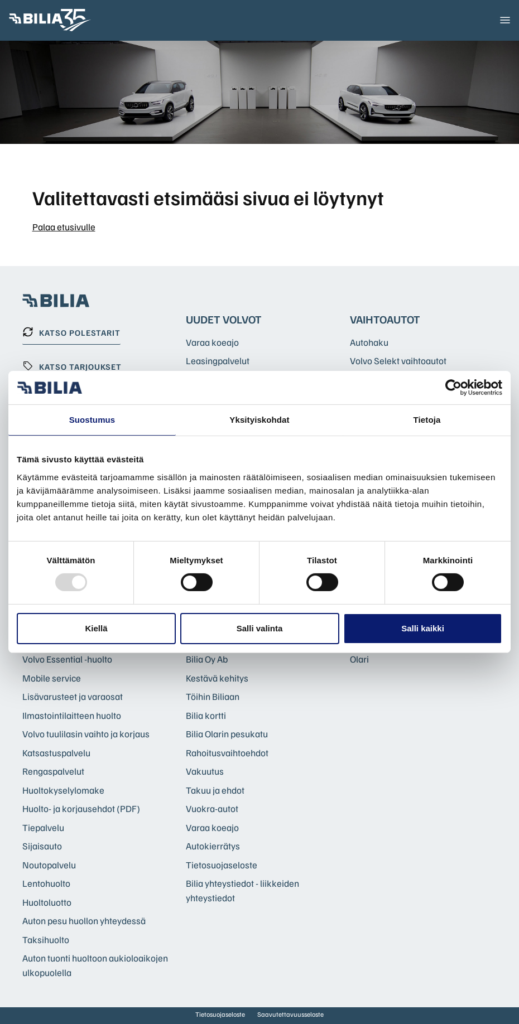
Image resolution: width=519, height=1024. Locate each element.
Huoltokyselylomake (63, 790)
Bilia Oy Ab (207, 659)
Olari (359, 659)
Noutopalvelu (49, 865)
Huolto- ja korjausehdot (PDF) (81, 808)
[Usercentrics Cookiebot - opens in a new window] (453, 387)
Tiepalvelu (43, 827)
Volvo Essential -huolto (67, 659)
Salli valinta (260, 628)
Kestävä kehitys (217, 678)
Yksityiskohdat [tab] (259, 419)
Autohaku (369, 342)
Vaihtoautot (385, 319)
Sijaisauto (42, 846)
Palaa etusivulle (63, 227)
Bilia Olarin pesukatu (227, 734)
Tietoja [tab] (427, 419)
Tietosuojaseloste (221, 865)
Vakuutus (205, 771)
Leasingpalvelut (217, 360)
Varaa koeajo (212, 342)
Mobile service (51, 678)
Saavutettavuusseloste (290, 1014)
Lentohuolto (46, 883)
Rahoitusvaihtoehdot (227, 753)
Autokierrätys (213, 846)
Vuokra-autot (212, 808)
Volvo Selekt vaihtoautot (398, 360)
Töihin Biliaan (212, 696)
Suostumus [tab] (92, 419)
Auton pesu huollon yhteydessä (84, 920)
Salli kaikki (422, 628)
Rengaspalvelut (53, 771)
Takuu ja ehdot (215, 790)
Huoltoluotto (46, 902)
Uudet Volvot (224, 319)
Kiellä (96, 628)
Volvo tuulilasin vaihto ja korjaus (86, 734)
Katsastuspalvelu (56, 753)
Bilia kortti (206, 715)
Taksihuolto (45, 939)
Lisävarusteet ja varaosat (72, 696)
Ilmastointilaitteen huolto (71, 715)
